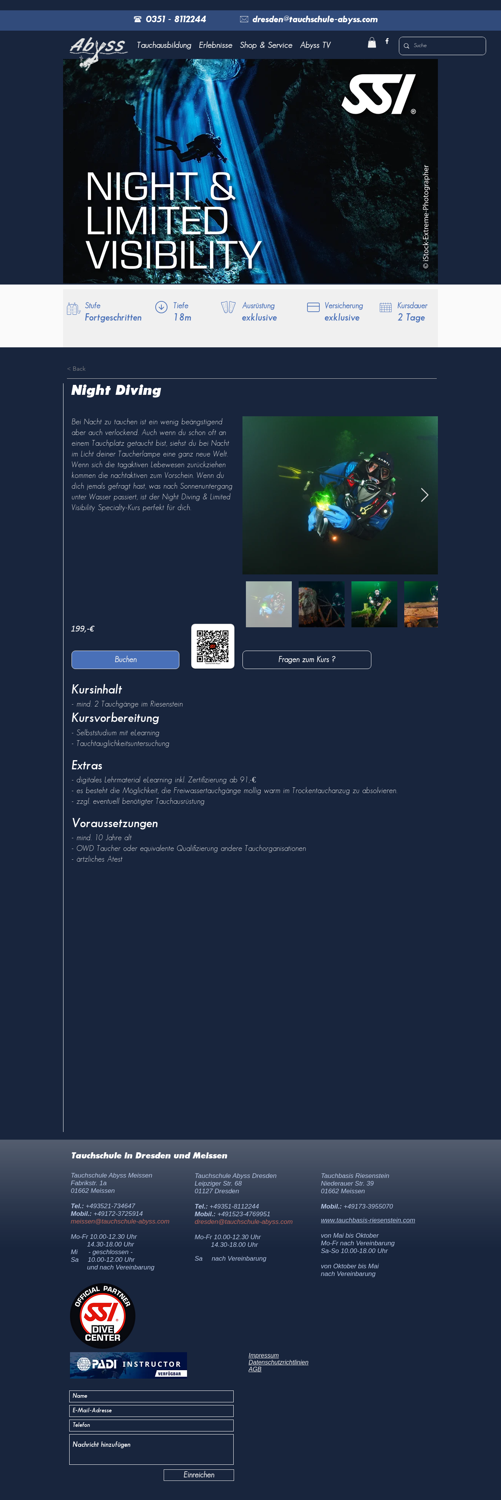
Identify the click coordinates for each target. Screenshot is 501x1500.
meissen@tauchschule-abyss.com (120, 1221)
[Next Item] (424, 495)
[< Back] (88, 368)
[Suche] (442, 46)
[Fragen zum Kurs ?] (306, 660)
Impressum (264, 1355)
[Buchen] (125, 660)
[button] (164, 45)
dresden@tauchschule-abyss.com (244, 1221)
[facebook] (387, 41)
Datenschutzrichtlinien (279, 1362)
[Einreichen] (199, 1475)
